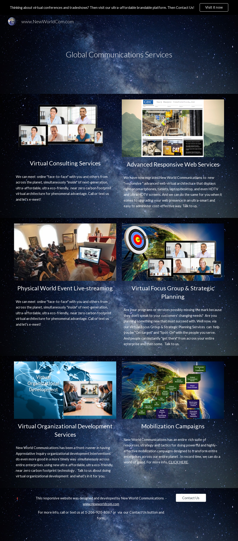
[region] (119, 7)
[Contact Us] (191, 497)
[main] (119, 54)
